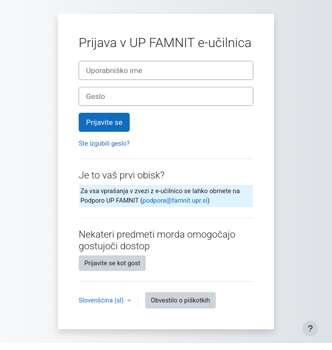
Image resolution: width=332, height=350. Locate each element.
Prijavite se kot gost (112, 263)
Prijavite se (104, 122)
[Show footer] (310, 328)
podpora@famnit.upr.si (175, 200)
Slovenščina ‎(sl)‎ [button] (102, 300)
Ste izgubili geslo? (104, 143)
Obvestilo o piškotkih (180, 300)
